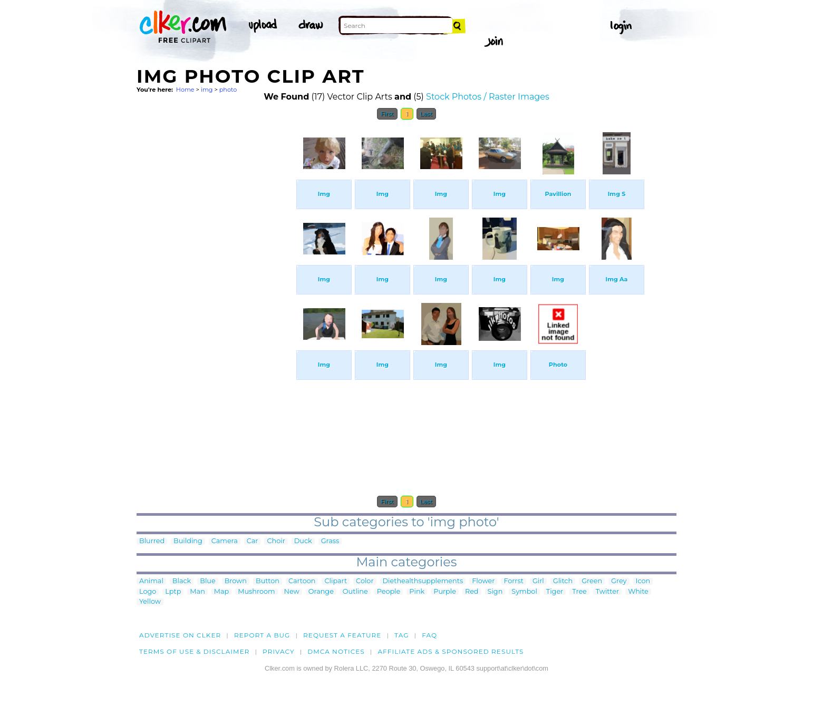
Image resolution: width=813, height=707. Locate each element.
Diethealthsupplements (423, 581)
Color (364, 581)
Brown (236, 581)
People (389, 591)
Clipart (335, 581)
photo (228, 89)
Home (185, 89)
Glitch (563, 581)
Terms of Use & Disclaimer (194, 651)
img (207, 89)
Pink (416, 591)
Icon (643, 581)
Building (187, 541)
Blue (207, 581)
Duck (303, 541)
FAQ (429, 635)
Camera (224, 541)
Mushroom (256, 591)
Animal (151, 581)
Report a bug (262, 635)
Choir (276, 541)
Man (197, 591)
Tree (579, 591)
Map (221, 591)
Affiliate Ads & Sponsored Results (451, 651)
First (387, 113)
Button (267, 581)
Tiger (554, 591)
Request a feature (342, 635)
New (291, 591)
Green (592, 581)
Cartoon (302, 581)
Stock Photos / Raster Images (487, 97)
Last (426, 113)
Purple (444, 591)
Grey (618, 581)
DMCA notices (336, 651)
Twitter (607, 591)
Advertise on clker (180, 635)
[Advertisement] (216, 283)
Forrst (513, 581)
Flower (483, 581)
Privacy (279, 651)
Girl (538, 581)
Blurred (151, 541)
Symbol (524, 591)
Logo (147, 591)
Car (252, 541)
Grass (330, 541)
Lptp (173, 591)
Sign (495, 591)
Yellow (150, 601)
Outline (355, 591)
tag (401, 635)
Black (181, 581)
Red (472, 591)
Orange (321, 591)
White (638, 591)
